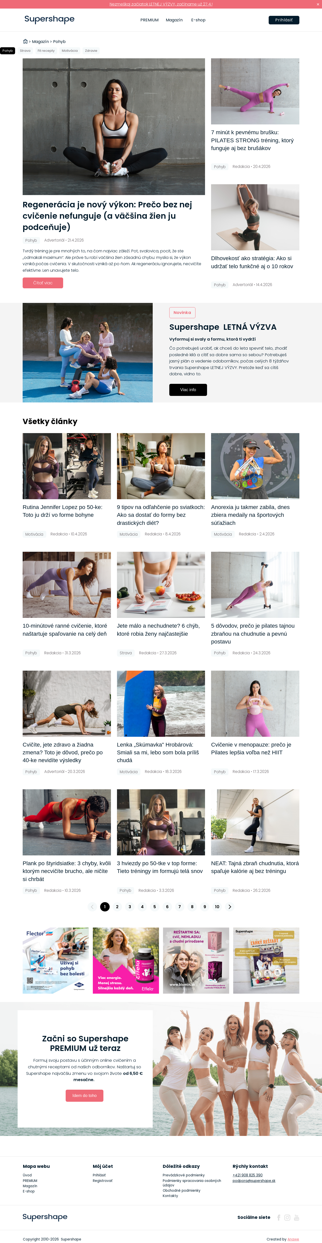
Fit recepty (46, 51)
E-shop (198, 20)
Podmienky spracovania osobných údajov (192, 1183)
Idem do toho (84, 1095)
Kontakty (170, 1195)
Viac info (188, 389)
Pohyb (8, 51)
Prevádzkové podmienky (184, 1175)
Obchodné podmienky (181, 1190)
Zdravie (91, 51)
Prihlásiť (284, 20)
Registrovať (102, 1180)
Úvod (27, 1175)
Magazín (174, 20)
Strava (25, 51)
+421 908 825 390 (248, 1175)
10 (217, 907)
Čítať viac (43, 283)
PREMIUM (149, 20)
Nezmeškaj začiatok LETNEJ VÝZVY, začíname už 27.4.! (161, 4)
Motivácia (70, 51)
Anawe (293, 1239)
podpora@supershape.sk (254, 1180)
